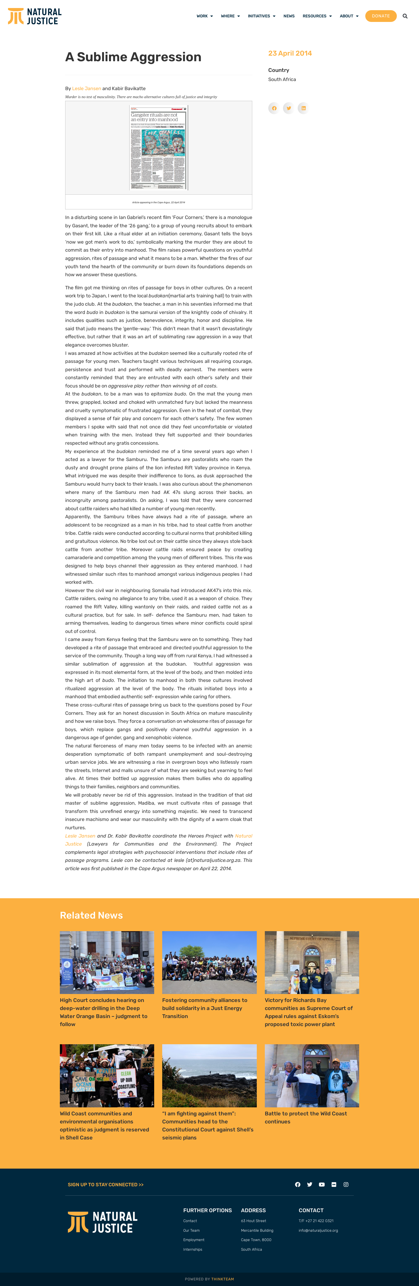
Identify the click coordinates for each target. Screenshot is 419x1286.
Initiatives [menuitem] (262, 16)
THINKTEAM (222, 1279)
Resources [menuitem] (317, 16)
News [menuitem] (289, 16)
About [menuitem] (349, 16)
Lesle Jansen (86, 88)
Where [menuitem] (230, 16)
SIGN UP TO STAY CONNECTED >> (105, 1185)
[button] (405, 16)
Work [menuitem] (205, 16)
